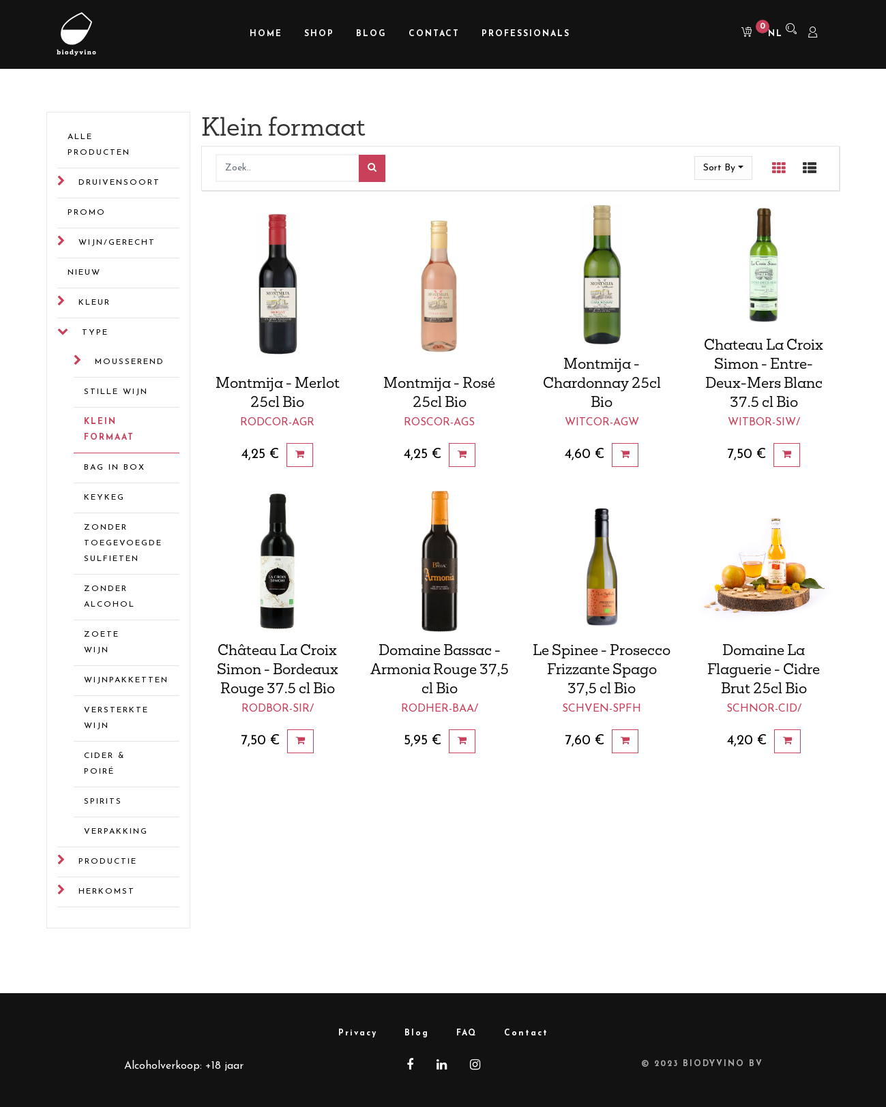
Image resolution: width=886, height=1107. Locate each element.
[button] (723, 168)
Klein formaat (109, 430)
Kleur (94, 303)
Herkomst (106, 892)
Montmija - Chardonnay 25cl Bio (602, 382)
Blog (416, 1033)
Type (95, 333)
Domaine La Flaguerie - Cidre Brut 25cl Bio (763, 668)
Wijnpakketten (121, 680)
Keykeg (104, 498)
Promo (87, 213)
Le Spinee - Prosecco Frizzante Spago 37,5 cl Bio (601, 668)
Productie (107, 862)
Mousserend (129, 362)
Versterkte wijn (116, 718)
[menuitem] (266, 34)
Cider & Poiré (104, 764)
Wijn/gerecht (117, 243)
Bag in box (114, 468)
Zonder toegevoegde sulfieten (121, 543)
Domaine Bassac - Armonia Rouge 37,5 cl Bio (439, 668)
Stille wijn (116, 392)
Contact (526, 1033)
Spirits (103, 802)
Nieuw (84, 273)
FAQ (466, 1033)
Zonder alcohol (109, 597)
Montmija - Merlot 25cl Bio (278, 392)
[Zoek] (372, 169)
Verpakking (116, 832)
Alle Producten (99, 145)
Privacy (357, 1033)
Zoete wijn (101, 642)
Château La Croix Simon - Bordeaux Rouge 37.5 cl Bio (277, 668)
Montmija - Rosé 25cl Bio (439, 392)
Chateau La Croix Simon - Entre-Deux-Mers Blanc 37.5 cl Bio (763, 373)
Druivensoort (119, 183)
